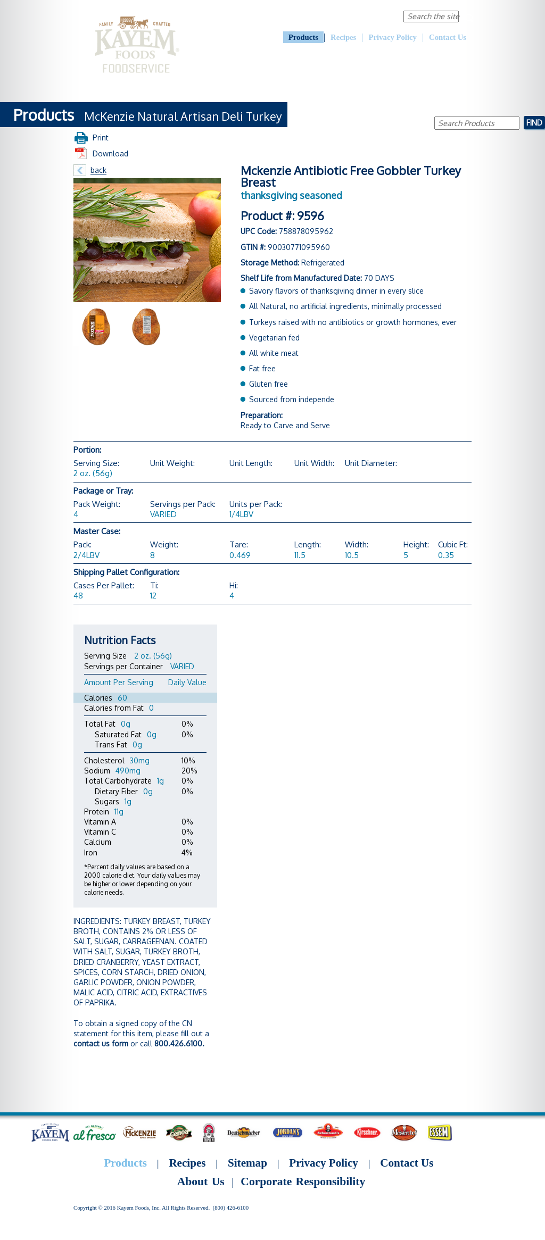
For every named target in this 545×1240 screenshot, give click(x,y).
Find (534, 122)
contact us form (100, 1043)
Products (303, 37)
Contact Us (447, 37)
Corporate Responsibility (351, 16)
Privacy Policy (393, 37)
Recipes (343, 37)
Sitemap (247, 1162)
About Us (289, 16)
